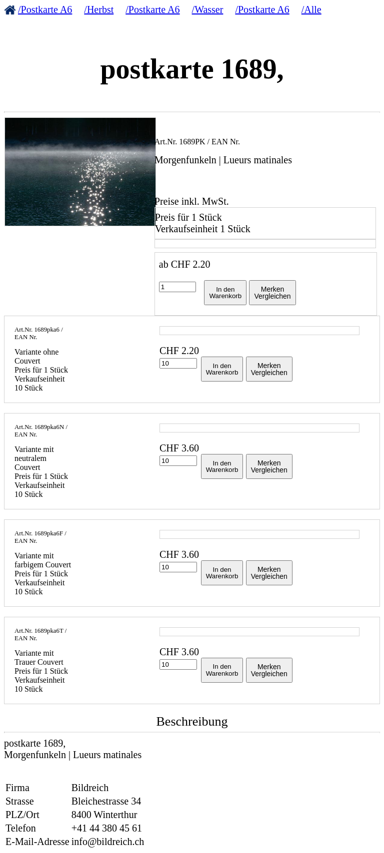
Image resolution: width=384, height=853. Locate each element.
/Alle (312, 9)
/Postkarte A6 (45, 9)
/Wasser (208, 9)
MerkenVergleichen (272, 292)
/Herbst (99, 9)
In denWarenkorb (225, 293)
